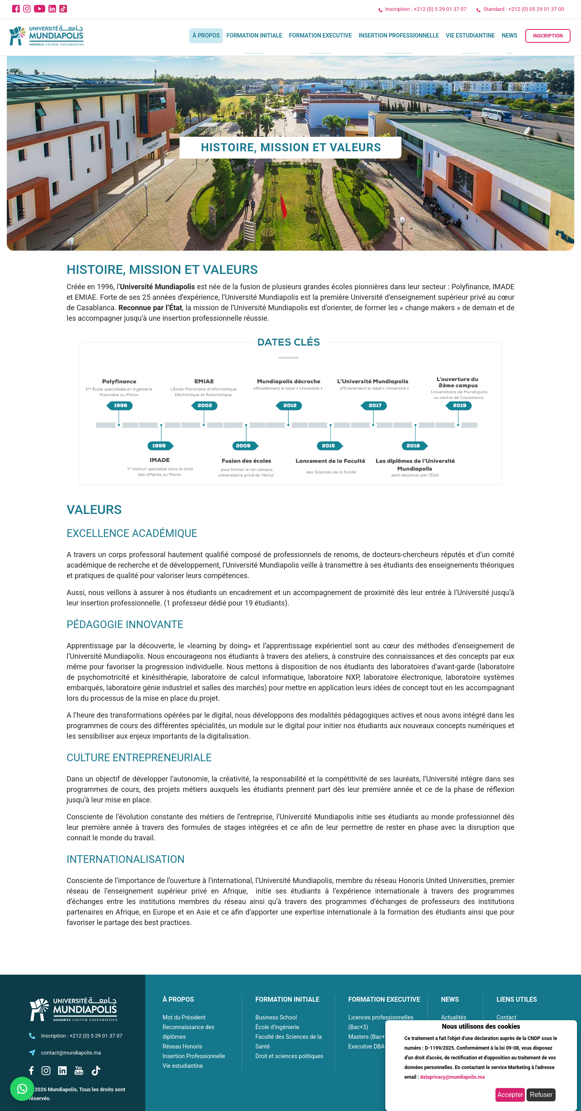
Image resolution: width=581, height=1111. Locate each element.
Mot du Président (184, 1017)
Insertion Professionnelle (399, 35)
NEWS (450, 999)
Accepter (510, 1094)
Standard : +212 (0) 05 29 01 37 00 (523, 9)
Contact (506, 1017)
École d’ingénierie (277, 1027)
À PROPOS (178, 999)
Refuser (541, 1094)
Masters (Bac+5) (369, 1037)
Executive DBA (366, 1046)
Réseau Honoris (183, 1046)
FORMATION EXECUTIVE (384, 999)
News (510, 35)
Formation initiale (254, 35)
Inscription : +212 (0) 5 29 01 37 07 (425, 9)
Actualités (453, 1017)
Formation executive (320, 35)
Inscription (548, 36)
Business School (276, 1017)
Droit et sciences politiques (289, 1056)
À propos (205, 35)
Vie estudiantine (470, 35)
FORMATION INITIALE (287, 999)
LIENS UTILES (517, 999)
